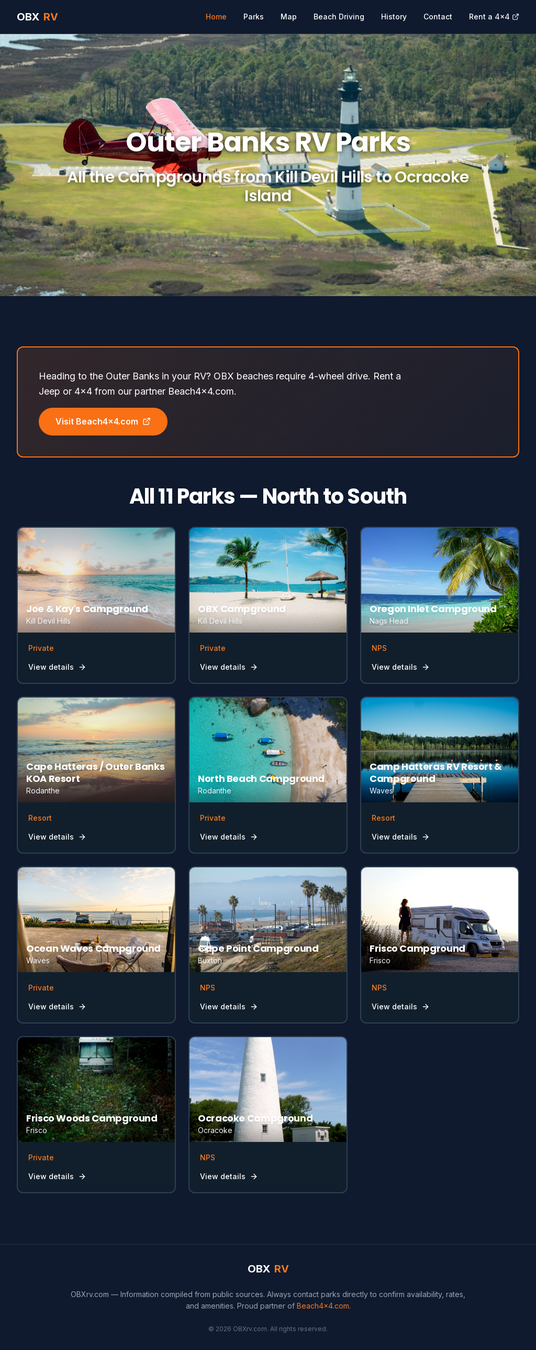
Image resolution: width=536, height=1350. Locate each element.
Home (216, 16)
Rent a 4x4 (494, 16)
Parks (253, 16)
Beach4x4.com (323, 1305)
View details (57, 666)
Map (289, 16)
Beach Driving (339, 16)
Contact (437, 16)
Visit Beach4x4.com (103, 421)
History (394, 16)
